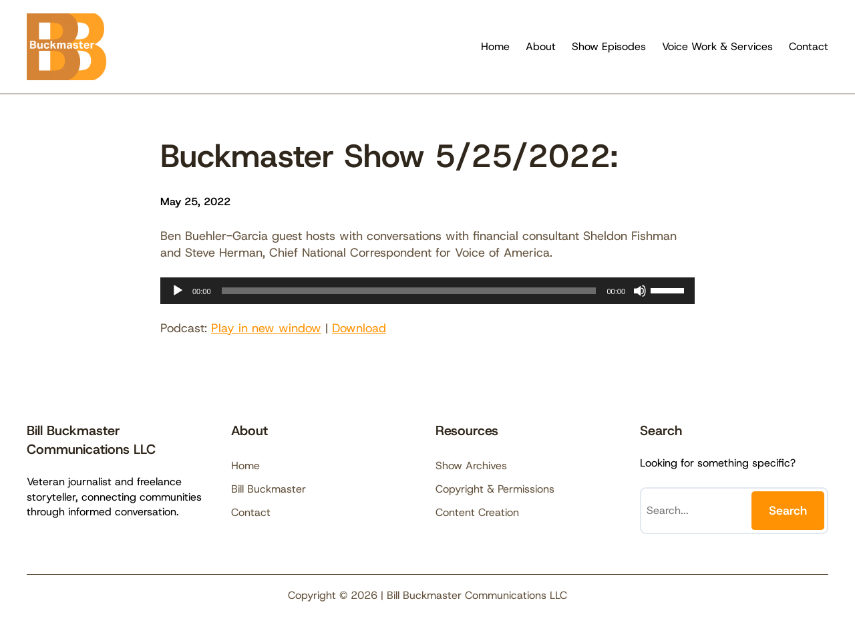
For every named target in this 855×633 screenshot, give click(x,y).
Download (359, 328)
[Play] (177, 290)
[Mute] (640, 290)
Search (788, 511)
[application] (427, 290)
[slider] (409, 290)
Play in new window (266, 328)
